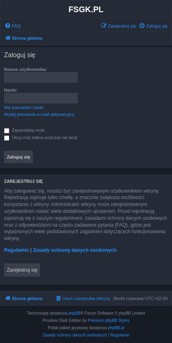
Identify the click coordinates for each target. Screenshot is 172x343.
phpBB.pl (116, 328)
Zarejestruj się (22, 270)
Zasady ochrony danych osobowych (75, 250)
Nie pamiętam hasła (23, 107)
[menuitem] (12, 26)
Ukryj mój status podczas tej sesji (40, 137)
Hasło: (11, 90)
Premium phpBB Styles (109, 320)
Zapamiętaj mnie (24, 130)
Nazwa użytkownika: (25, 69)
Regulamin (16, 250)
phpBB (74, 313)
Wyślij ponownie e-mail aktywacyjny (39, 114)
